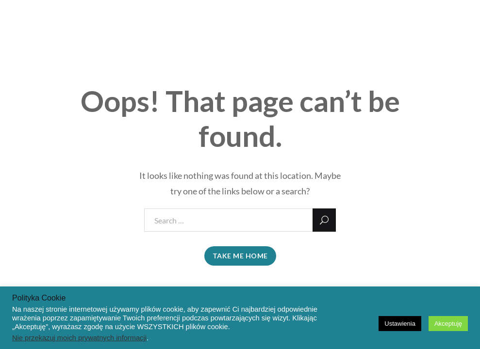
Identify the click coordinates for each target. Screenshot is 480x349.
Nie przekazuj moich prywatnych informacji (79, 338)
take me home (240, 256)
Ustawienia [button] (399, 323)
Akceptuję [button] (448, 323)
